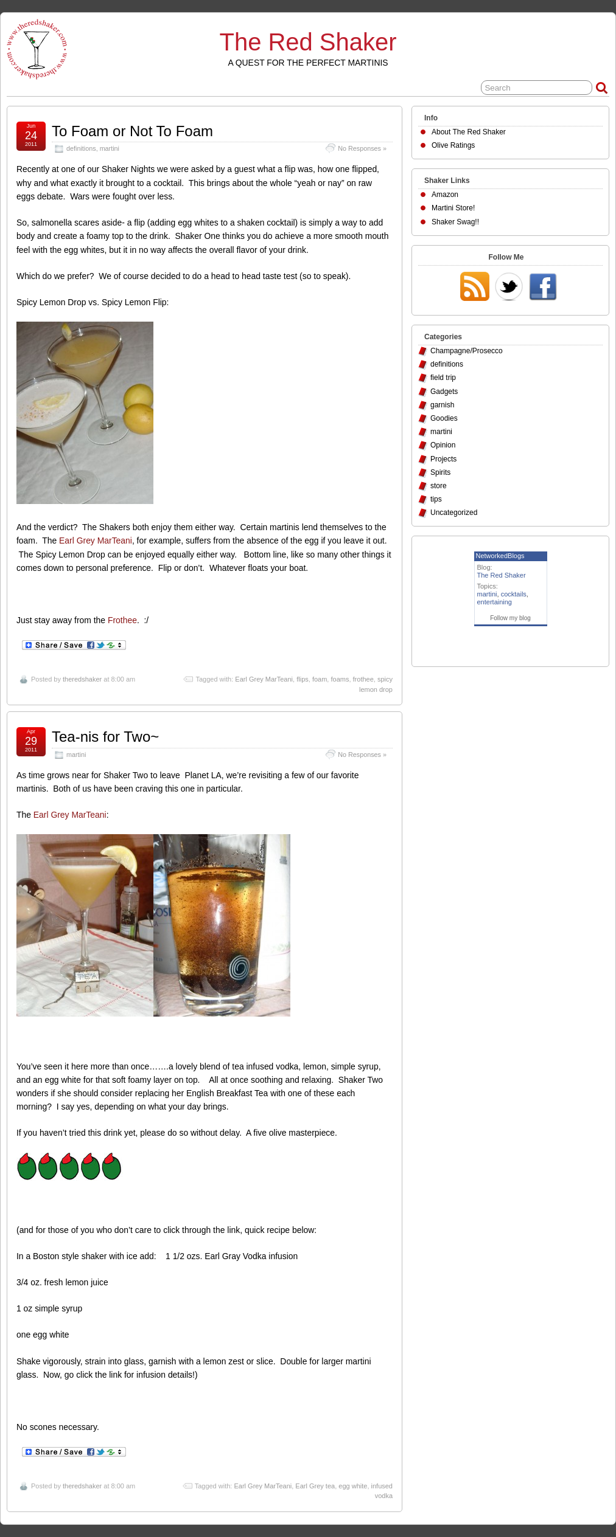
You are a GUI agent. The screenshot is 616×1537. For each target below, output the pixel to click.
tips (436, 499)
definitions (81, 148)
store (438, 486)
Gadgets (444, 391)
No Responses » (362, 148)
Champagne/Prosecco (466, 351)
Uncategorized (453, 512)
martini (109, 148)
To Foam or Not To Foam (132, 131)
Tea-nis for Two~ (105, 736)
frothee (363, 679)
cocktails (514, 594)
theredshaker (82, 679)
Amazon (445, 194)
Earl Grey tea (315, 1486)
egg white (352, 1486)
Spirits (440, 472)
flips (302, 679)
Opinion (442, 445)
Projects (443, 459)
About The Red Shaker (469, 132)
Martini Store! (453, 208)
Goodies (444, 418)
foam (319, 679)
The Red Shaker (308, 42)
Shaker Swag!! (455, 222)
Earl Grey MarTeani (95, 540)
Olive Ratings (453, 145)
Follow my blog (510, 618)
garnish (442, 405)
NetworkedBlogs (500, 555)
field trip (443, 377)
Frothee (122, 620)
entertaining (495, 602)
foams (340, 679)
